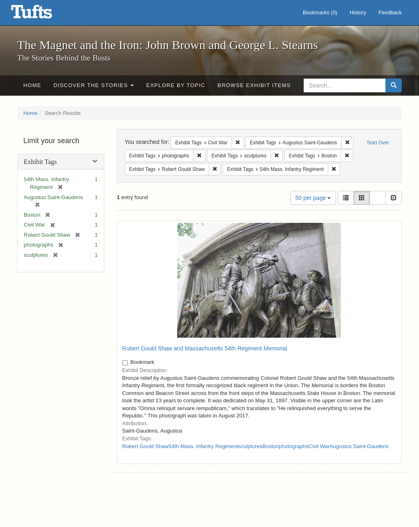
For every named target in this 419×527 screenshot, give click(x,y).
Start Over (378, 143)
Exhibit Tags (40, 161)
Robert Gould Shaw (145, 446)
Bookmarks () (320, 12)
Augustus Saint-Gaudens (359, 446)
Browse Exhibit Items (254, 85)
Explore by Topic (175, 85)
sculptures (250, 446)
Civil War (319, 446)
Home (32, 85)
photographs (294, 446)
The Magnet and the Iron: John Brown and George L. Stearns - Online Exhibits (41, 14)
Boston (270, 446)
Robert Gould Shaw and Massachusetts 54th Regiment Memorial (204, 348)
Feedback (390, 12)
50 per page (313, 198)
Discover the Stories (94, 85)
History (357, 12)
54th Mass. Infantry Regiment (203, 446)
